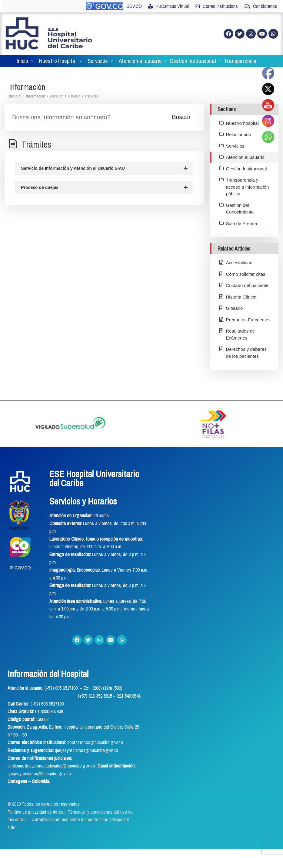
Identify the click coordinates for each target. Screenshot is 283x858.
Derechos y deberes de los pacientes (246, 353)
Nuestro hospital (242, 123)
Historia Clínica (241, 296)
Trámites (91, 96)
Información (35, 96)
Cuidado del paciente (247, 285)
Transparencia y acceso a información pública (247, 186)
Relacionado (238, 134)
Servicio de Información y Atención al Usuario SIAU (104, 168)
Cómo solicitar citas (245, 274)
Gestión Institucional (246, 168)
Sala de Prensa (241, 223)
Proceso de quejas (104, 188)
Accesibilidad (239, 262)
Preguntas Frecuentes (248, 319)
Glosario (234, 308)
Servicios (235, 146)
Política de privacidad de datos (36, 811)
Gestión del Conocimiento (240, 209)
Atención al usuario (64, 96)
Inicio (13, 96)
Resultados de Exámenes (240, 334)
